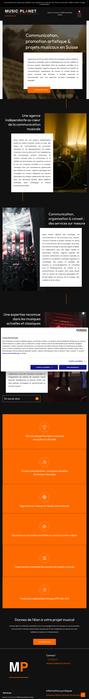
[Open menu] (79, 15)
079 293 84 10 (53, 659)
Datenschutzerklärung (10, 353)
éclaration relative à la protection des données (65, 695)
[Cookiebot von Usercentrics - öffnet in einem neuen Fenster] (78, 330)
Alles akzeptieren (73, 367)
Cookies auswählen (76, 361)
